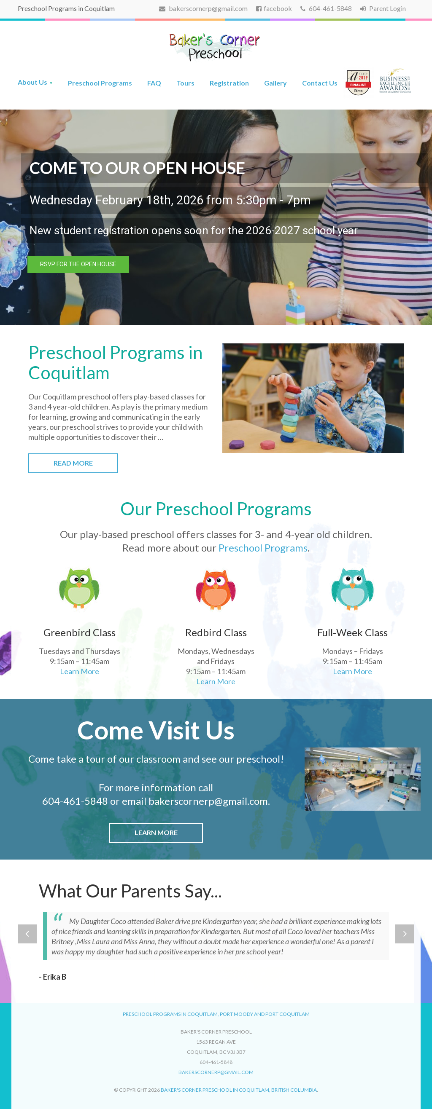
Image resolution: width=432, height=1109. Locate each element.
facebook (274, 8)
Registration (229, 83)
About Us (32, 82)
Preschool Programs (100, 83)
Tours (185, 83)
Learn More (79, 671)
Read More (73, 463)
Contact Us (320, 83)
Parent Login (383, 8)
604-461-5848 (326, 8)
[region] (216, 217)
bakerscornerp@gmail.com (203, 8)
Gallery (275, 83)
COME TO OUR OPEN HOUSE (137, 167)
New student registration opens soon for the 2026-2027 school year (194, 230)
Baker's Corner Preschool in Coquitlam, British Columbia (239, 1090)
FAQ (154, 83)
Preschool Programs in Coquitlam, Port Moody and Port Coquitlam (216, 1014)
